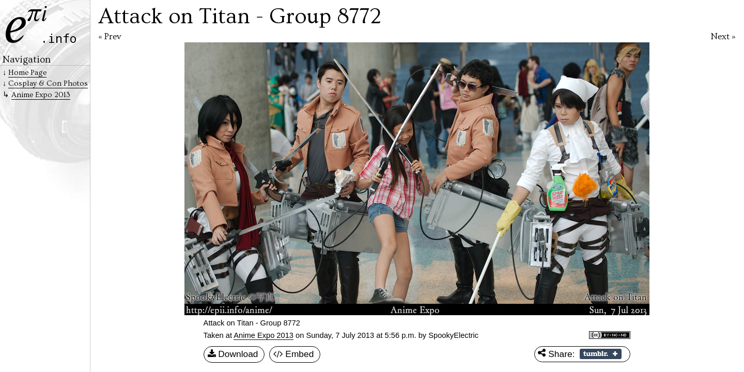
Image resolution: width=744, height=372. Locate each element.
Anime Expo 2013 (263, 335)
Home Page (27, 72)
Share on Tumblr (601, 354)
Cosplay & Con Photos (48, 83)
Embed (293, 354)
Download (233, 354)
